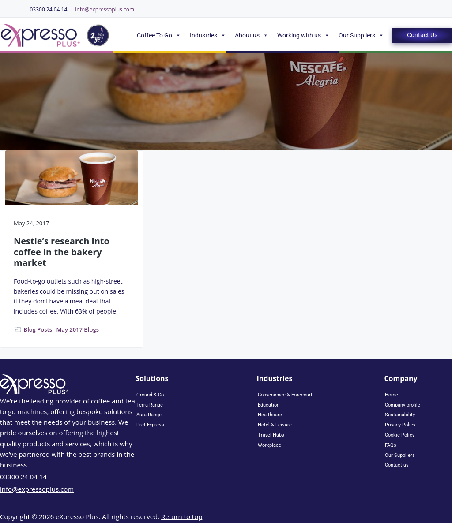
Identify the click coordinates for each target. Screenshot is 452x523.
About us (251, 35)
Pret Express (150, 425)
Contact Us (422, 34)
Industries (208, 35)
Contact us (397, 465)
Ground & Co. (150, 395)
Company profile (402, 405)
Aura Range (149, 415)
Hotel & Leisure (275, 425)
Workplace (269, 445)
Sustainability (400, 415)
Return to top (181, 516)
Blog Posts (38, 329)
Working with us (303, 35)
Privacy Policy (400, 425)
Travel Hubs (271, 435)
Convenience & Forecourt (285, 395)
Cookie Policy (399, 435)
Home (391, 395)
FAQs (390, 445)
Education (268, 405)
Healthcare (270, 415)
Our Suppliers (361, 35)
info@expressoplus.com (104, 9)
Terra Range (149, 405)
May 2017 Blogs (77, 329)
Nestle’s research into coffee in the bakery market (61, 252)
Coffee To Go (159, 35)
